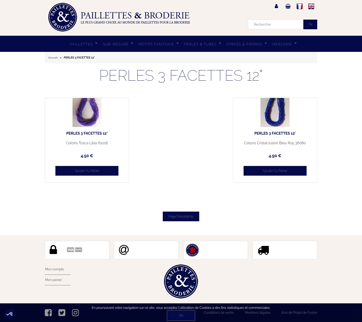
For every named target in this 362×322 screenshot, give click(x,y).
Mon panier (53, 280)
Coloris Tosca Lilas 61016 (77, 143)
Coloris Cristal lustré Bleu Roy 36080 (285, 145)
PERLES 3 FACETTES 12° (77, 133)
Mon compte (54, 269)
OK (181, 315)
